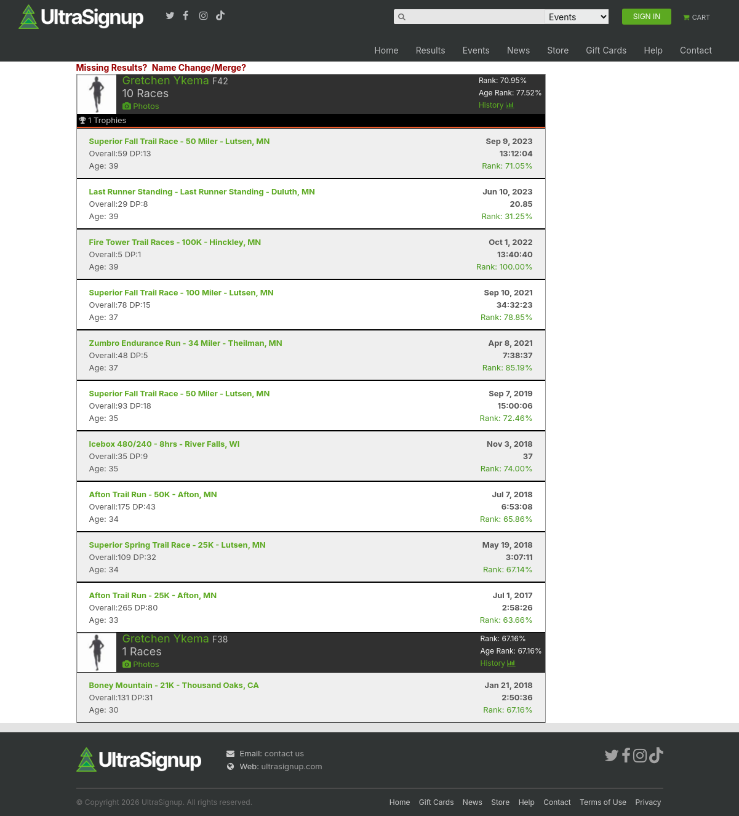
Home (386, 50)
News (518, 50)
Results (430, 50)
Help (653, 50)
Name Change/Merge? (199, 67)
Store (558, 50)
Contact (696, 50)
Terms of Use (603, 802)
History (496, 105)
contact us (284, 753)
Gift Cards (606, 50)
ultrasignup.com (292, 766)
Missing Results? (112, 67)
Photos (140, 106)
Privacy (648, 802)
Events (476, 50)
